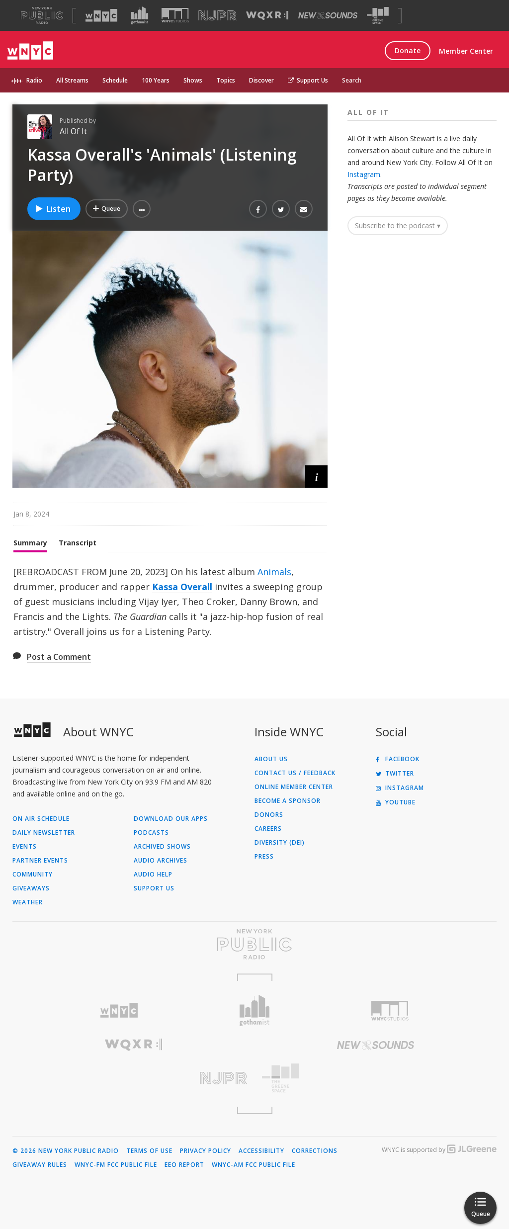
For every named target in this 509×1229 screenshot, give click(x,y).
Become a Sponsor (287, 801)
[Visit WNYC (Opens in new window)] (101, 15)
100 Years (156, 80)
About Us (271, 759)
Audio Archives (160, 861)
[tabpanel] (170, 601)
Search (351, 80)
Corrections (315, 1151)
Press (264, 857)
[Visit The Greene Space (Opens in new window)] (378, 15)
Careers (268, 829)
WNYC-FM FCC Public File (116, 1165)
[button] (142, 209)
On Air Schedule (41, 819)
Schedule (115, 80)
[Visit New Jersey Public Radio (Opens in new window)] (133, 1078)
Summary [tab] (30, 542)
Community (32, 875)
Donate (408, 50)
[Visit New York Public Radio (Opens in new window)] (254, 944)
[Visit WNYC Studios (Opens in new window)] (175, 15)
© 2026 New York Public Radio (65, 1151)
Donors (268, 815)
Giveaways (31, 888)
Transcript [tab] (77, 542)
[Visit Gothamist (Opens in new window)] (139, 15)
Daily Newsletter (43, 833)
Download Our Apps (171, 819)
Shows (192, 80)
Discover (261, 80)
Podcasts (151, 833)
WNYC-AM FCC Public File (253, 1165)
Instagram (363, 174)
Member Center (466, 51)
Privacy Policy (205, 1151)
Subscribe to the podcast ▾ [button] (397, 225)
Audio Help (153, 875)
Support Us (308, 80)
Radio (34, 80)
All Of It (73, 131)
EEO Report (184, 1165)
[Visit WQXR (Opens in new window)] (267, 15)
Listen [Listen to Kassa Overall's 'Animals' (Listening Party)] (53, 209)
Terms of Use (149, 1151)
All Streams (72, 80)
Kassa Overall (182, 587)
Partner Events (40, 861)
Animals (274, 572)
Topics (225, 80)
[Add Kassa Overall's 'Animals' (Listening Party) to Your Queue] (106, 208)
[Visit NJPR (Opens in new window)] (217, 15)
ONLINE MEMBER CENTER (293, 787)
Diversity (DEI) (279, 843)
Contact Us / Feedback (295, 773)
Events (24, 847)
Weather (27, 902)
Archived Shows (162, 847)
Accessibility (261, 1151)
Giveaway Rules (39, 1165)
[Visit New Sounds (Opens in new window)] (327, 15)
